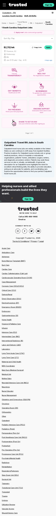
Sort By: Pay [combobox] (9, 38)
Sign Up (48, 5)
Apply (48, 47)
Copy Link (37, 47)
